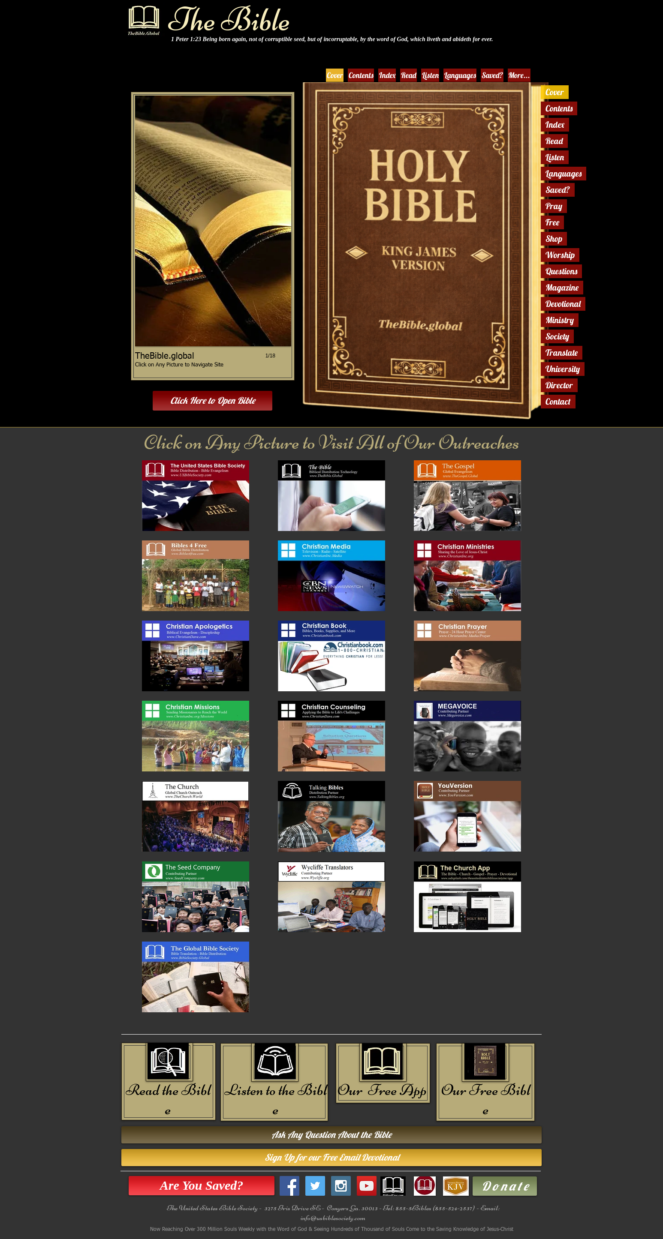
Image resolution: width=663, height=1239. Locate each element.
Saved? (557, 189)
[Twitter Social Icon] (315, 1186)
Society (557, 336)
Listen (554, 157)
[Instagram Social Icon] (341, 1186)
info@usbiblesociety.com (333, 1217)
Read (554, 140)
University (562, 368)
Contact (558, 401)
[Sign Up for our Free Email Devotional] (331, 1157)
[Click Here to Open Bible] (212, 401)
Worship (560, 254)
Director (559, 385)
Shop (553, 238)
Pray (553, 206)
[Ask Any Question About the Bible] (331, 1134)
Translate (561, 352)
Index (554, 124)
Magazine (562, 287)
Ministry (559, 320)
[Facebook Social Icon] (289, 1186)
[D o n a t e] (505, 1186)
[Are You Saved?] (201, 1185)
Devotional (563, 303)
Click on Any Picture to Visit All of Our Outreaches (331, 442)
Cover (554, 92)
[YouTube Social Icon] (367, 1186)
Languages (563, 173)
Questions (561, 271)
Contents (559, 108)
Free (552, 222)
